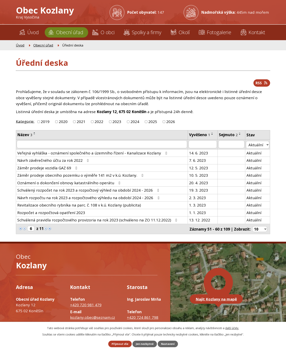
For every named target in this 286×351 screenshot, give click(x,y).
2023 (116, 123)
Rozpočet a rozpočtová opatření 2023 (51, 213)
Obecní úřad (69, 32)
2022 (99, 123)
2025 (152, 123)
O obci (107, 32)
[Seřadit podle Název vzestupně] (34, 134)
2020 (63, 123)
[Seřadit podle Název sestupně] (34, 136)
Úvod (33, 32)
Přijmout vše (117, 344)
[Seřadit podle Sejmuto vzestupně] (241, 134)
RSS (261, 84)
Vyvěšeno (200, 136)
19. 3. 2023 (199, 191)
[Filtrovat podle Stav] (258, 146)
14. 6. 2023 (199, 154)
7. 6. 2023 (198, 161)
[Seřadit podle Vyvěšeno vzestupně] (213, 134)
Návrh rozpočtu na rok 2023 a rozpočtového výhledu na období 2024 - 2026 (89, 199)
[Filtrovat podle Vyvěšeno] (203, 146)
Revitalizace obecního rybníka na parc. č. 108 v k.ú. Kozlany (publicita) (79, 206)
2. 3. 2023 (198, 199)
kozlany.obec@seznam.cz (92, 318)
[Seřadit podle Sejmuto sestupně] (241, 136)
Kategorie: (25, 122)
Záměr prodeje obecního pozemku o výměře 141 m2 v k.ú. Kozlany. (81, 176)
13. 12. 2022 (200, 221)
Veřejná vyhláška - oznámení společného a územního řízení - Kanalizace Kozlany (93, 154)
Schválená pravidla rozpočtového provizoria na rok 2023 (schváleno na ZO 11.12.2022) (98, 221)
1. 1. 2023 (198, 213)
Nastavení (170, 344)
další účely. (232, 327)
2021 (81, 123)
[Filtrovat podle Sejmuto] (232, 146)
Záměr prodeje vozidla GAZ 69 (48, 169)
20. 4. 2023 (199, 184)
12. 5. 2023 (199, 169)
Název (24, 136)
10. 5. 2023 (199, 176)
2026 (170, 123)
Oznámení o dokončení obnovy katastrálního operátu (69, 184)
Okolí (184, 32)
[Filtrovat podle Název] (102, 146)
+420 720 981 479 (85, 305)
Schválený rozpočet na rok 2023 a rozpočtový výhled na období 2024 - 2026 (88, 191)
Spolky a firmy (146, 32)
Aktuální (254, 154)
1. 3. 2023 (198, 206)
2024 (134, 123)
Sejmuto (229, 136)
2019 (45, 123)
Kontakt (256, 32)
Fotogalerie (219, 32)
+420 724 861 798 (142, 318)
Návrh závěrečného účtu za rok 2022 (53, 161)
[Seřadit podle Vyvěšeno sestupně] (213, 136)
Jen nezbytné (144, 344)
